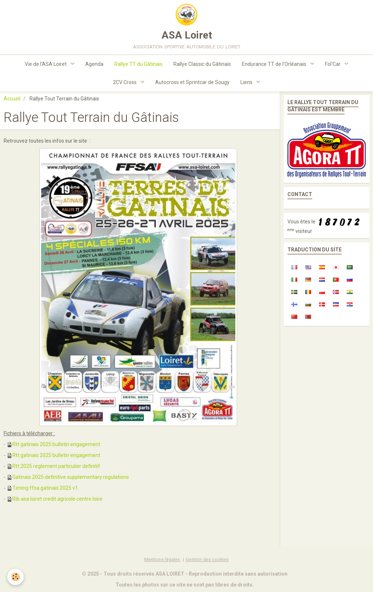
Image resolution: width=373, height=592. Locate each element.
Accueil (12, 99)
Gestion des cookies (207, 559)
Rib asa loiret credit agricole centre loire (57, 499)
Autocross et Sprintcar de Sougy (192, 82)
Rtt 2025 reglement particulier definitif (56, 466)
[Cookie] (15, 577)
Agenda (94, 64)
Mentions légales (162, 559)
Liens (247, 82)
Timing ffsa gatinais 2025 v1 (45, 488)
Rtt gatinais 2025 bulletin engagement (56, 444)
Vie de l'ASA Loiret (46, 64)
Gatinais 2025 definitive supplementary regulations (70, 477)
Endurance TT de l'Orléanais (274, 64)
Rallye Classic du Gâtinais (202, 64)
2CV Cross (125, 82)
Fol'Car (333, 64)
